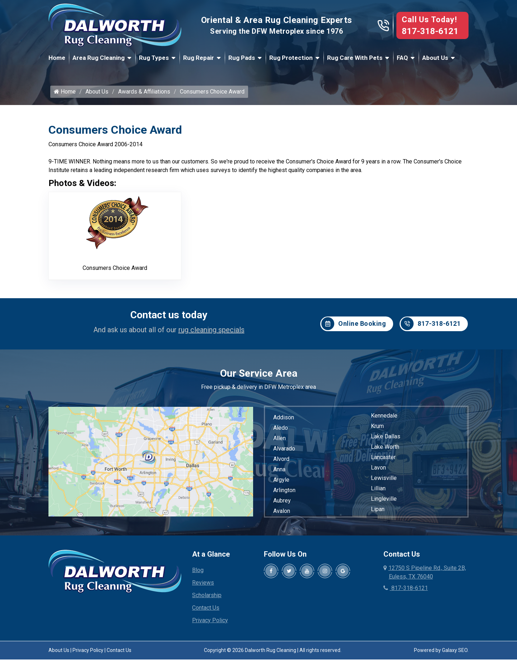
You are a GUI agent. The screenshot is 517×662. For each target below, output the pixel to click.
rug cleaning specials (211, 332)
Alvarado (284, 451)
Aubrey (282, 503)
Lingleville (384, 501)
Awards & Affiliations (144, 94)
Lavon (378, 470)
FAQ (402, 57)
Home (56, 57)
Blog (198, 572)
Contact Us (205, 610)
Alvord (281, 461)
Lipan (378, 511)
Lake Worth (385, 449)
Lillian (378, 490)
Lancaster (383, 459)
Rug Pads (241, 57)
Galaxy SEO (454, 653)
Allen (279, 440)
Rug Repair (198, 57)
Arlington (284, 492)
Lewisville (384, 480)
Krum (377, 428)
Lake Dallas (385, 438)
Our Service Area (258, 376)
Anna (279, 471)
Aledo (280, 430)
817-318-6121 (430, 31)
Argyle (281, 482)
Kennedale (384, 418)
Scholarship (207, 597)
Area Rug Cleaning (99, 57)
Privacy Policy (210, 622)
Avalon (281, 513)
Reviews (203, 585)
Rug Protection (291, 57)
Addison (283, 419)
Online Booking (353, 326)
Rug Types (154, 57)
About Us (435, 57)
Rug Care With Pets (354, 57)
